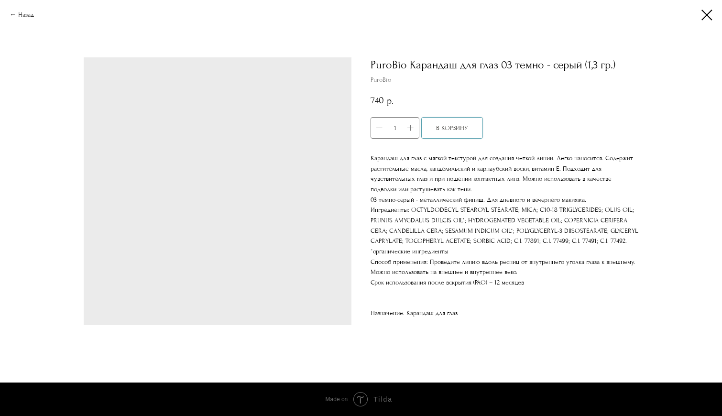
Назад (26, 14)
